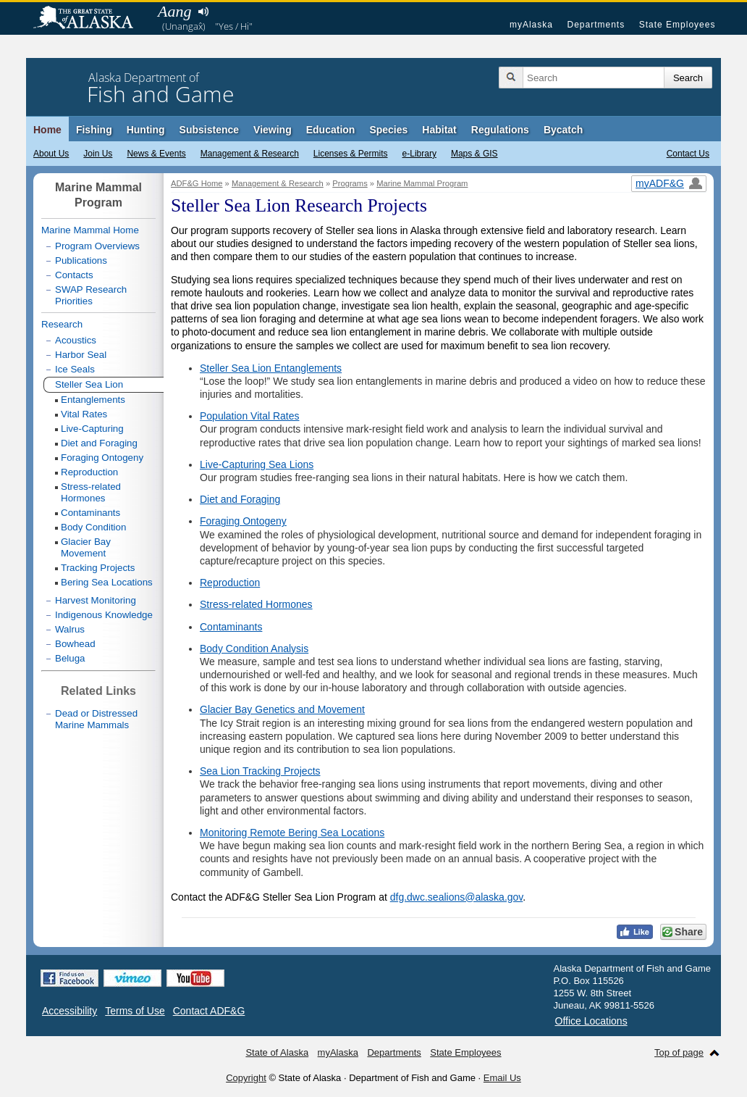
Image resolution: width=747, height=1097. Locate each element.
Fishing (94, 129)
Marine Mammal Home (90, 230)
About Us (51, 154)
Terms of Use (134, 1011)
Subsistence (209, 129)
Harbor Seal (80, 354)
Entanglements (93, 399)
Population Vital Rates (250, 416)
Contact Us (688, 154)
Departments (596, 25)
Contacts (74, 275)
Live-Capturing (92, 428)
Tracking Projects (98, 567)
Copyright (246, 1077)
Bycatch (563, 129)
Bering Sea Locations (107, 582)
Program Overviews (97, 246)
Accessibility (69, 1011)
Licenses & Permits (350, 154)
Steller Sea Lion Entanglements (271, 368)
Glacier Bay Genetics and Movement (282, 709)
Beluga (70, 658)
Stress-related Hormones (256, 604)
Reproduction (230, 582)
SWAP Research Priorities (91, 295)
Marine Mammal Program (422, 183)
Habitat (439, 129)
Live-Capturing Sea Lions (256, 464)
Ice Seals (75, 369)
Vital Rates (84, 414)
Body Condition (93, 527)
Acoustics (75, 340)
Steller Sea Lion (89, 384)
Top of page (679, 1052)
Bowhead (75, 643)
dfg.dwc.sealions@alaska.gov (456, 897)
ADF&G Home (197, 183)
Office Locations (591, 1021)
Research (62, 324)
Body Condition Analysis (254, 648)
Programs (350, 183)
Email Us (502, 1077)
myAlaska (531, 25)
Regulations (500, 129)
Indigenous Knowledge (104, 614)
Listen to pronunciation (203, 11)
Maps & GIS (474, 154)
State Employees (677, 25)
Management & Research (250, 154)
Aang (174, 11)
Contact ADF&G (209, 1011)
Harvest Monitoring (95, 600)
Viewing (272, 129)
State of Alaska (90, 19)
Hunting (146, 129)
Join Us (97, 154)
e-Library (419, 154)
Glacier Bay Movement (86, 547)
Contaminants (231, 627)
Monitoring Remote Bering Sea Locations (292, 832)
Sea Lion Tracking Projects (260, 771)
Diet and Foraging (240, 499)
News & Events (156, 154)
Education (330, 129)
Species (388, 129)
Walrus (70, 629)
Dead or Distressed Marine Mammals (96, 719)
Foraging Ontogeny (243, 521)
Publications (81, 260)
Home (47, 129)
